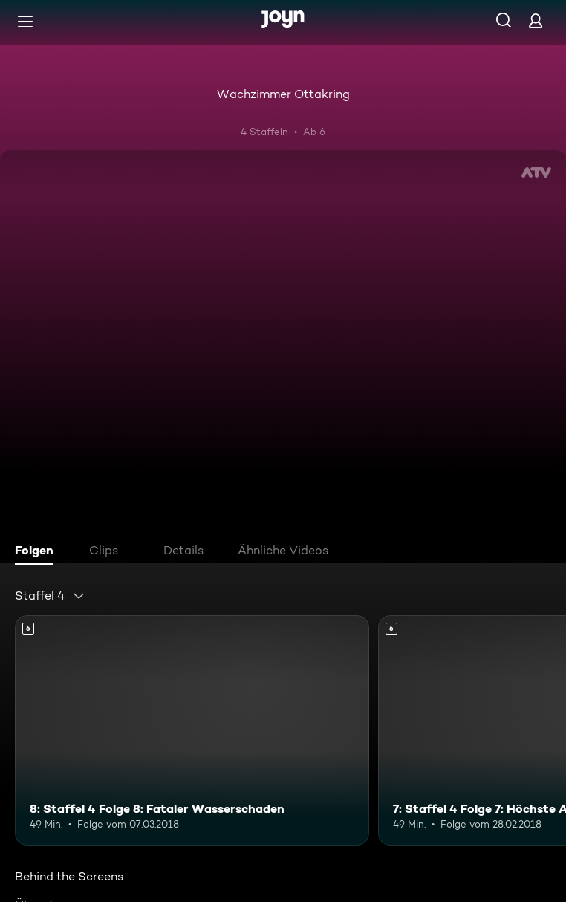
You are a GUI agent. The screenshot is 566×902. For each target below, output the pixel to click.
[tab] (38, 552)
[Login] (535, 20)
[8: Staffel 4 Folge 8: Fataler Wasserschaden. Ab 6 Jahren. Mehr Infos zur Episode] (192, 730)
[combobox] (50, 596)
